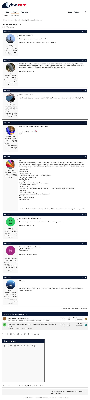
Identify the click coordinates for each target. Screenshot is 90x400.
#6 (85, 214)
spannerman (79, 325)
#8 (85, 277)
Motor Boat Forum (26, 328)
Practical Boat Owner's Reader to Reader (36, 320)
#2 (85, 60)
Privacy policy (70, 391)
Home (7, 12)
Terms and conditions (57, 391)
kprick (15, 81)
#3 (85, 91)
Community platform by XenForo (39, 397)
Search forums (15, 15)
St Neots (14, 52)
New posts (6, 15)
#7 (85, 243)
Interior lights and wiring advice (18, 318)
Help (76, 391)
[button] (30, 12)
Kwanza (10, 328)
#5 (85, 157)
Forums (15, 12)
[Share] (82, 31)
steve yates (11, 320)
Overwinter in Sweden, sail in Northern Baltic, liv (11, 267)
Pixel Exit (65, 397)
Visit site (10, 54)
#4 (85, 123)
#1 (85, 31)
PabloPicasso (79, 319)
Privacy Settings (56, 393)
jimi (4, 27)
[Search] (85, 12)
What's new (25, 12)
